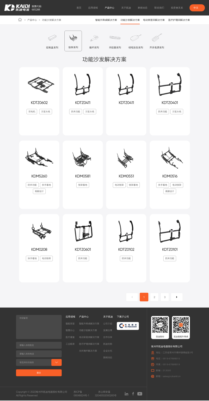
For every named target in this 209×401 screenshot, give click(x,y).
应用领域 (93, 7)
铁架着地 (82, 185)
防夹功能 (75, 111)
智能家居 (70, 324)
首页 (79, 7)
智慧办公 (70, 331)
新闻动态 (142, 7)
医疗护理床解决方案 (179, 20)
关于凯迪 (126, 7)
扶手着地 (46, 185)
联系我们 (159, 7)
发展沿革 (107, 331)
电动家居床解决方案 (154, 20)
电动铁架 (119, 185)
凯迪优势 (107, 344)
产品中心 (109, 7)
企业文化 (107, 351)
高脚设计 (39, 191)
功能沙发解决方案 (51, 20)
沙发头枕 (45, 111)
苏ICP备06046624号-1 (81, 394)
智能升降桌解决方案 (106, 20)
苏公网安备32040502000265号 (105, 394)
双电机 (31, 111)
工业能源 (70, 344)
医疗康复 (70, 337)
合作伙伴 (107, 337)
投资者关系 (177, 7)
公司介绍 (107, 324)
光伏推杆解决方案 (88, 351)
